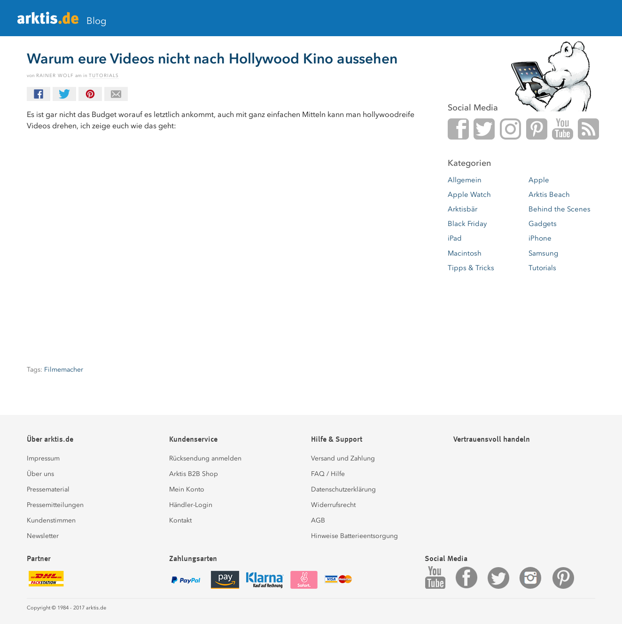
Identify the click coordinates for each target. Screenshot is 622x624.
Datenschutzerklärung (343, 489)
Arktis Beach (549, 194)
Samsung (543, 253)
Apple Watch (469, 194)
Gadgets (543, 223)
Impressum (43, 458)
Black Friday (467, 223)
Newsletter (43, 536)
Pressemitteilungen (55, 505)
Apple (539, 180)
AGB (318, 520)
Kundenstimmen (51, 520)
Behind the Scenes (560, 209)
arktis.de (47, 21)
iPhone (540, 238)
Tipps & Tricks (471, 268)
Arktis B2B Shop (193, 474)
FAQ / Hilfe (328, 474)
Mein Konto (186, 489)
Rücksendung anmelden (205, 458)
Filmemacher (63, 370)
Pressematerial (48, 489)
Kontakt (180, 520)
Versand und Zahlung (343, 458)
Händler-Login (190, 505)
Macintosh (465, 253)
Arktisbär (462, 209)
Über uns (40, 474)
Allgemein (465, 180)
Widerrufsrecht (333, 505)
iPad (455, 238)
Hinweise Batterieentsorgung (354, 536)
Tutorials (104, 75)
